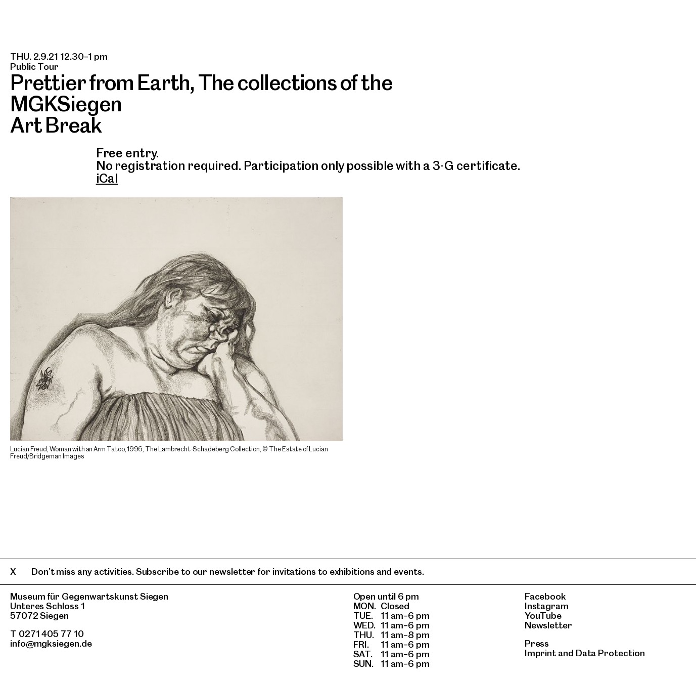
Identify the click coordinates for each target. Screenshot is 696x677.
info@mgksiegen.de (51, 643)
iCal (107, 178)
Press (537, 643)
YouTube (543, 615)
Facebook (545, 596)
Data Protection (610, 653)
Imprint (540, 653)
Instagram (547, 606)
